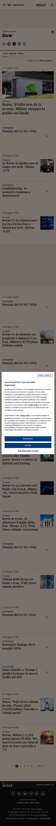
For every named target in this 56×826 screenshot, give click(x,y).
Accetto (28, 445)
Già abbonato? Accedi (28, 451)
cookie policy (33, 405)
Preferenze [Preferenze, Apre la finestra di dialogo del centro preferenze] (28, 439)
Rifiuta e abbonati (45, 375)
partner (37, 418)
